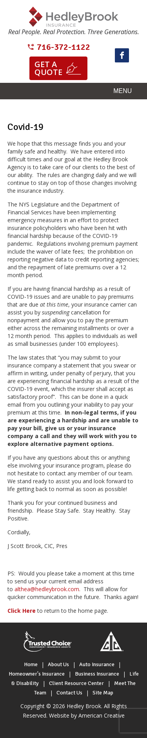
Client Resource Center (76, 683)
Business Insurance (97, 673)
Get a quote (48, 68)
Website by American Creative (87, 715)
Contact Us (69, 692)
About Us (58, 664)
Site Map (103, 692)
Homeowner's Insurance (37, 673)
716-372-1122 (63, 47)
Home (31, 664)
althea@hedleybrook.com (47, 589)
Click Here (21, 610)
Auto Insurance (96, 664)
